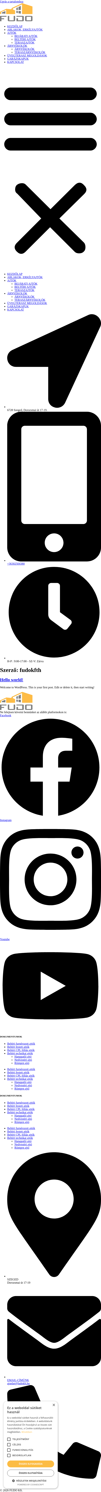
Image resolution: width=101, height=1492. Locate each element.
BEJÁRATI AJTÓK (26, 36)
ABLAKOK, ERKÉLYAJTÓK (25, 29)
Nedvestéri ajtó (23, 1059)
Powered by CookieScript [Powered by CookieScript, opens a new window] (30, 1484)
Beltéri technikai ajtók (20, 1053)
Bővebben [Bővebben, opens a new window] (26, 1432)
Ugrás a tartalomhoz (11, 1)
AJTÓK (11, 32)
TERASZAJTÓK (24, 42)
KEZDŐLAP (14, 26)
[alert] (31, 1444)
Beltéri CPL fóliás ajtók (21, 1050)
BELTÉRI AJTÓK (25, 39)
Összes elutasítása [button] (31, 1473)
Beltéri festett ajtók (18, 1046)
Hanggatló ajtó (23, 1056)
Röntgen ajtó (21, 1063)
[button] (50, 168)
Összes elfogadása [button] (31, 1463)
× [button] (53, 1405)
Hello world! (11, 679)
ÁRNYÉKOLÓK (17, 45)
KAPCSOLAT (15, 62)
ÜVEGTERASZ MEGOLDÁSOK (27, 55)
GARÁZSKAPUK (18, 58)
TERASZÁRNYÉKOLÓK (29, 52)
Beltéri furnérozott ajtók (21, 1043)
